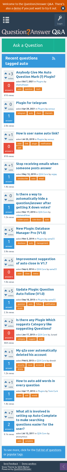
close (27, 273)
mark (38, 89)
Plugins (39, 81)
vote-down (36, 220)
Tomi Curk (53, 391)
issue (30, 365)
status (35, 273)
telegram (21, 113)
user (19, 148)
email (41, 178)
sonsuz (51, 109)
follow (39, 304)
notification (46, 144)
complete (29, 441)
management (42, 243)
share (38, 113)
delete (20, 369)
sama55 (51, 239)
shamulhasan (22, 85)
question (29, 89)
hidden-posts (23, 220)
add (26, 395)
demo (17, 8)
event (20, 308)
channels (49, 113)
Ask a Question (28, 45)
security (21, 365)
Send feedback (11, 464)
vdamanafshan (23, 215)
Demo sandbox (29, 464)
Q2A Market (23, 467)
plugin (34, 144)
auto (19, 89)
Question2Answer (22, 469)
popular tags (15, 454)
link (26, 144)
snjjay (54, 174)
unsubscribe (23, 178)
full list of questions (48, 450)
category (21, 339)
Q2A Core (43, 174)
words (34, 395)
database (22, 243)
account (39, 365)
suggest (32, 339)
